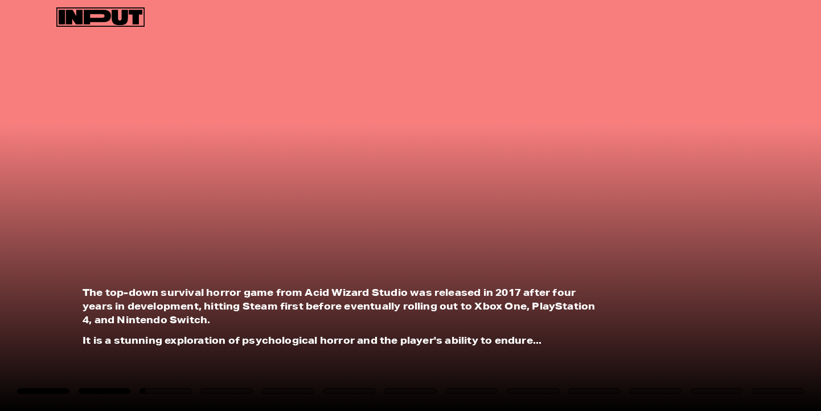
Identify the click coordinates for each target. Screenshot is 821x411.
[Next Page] (546, 205)
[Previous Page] (135, 205)
